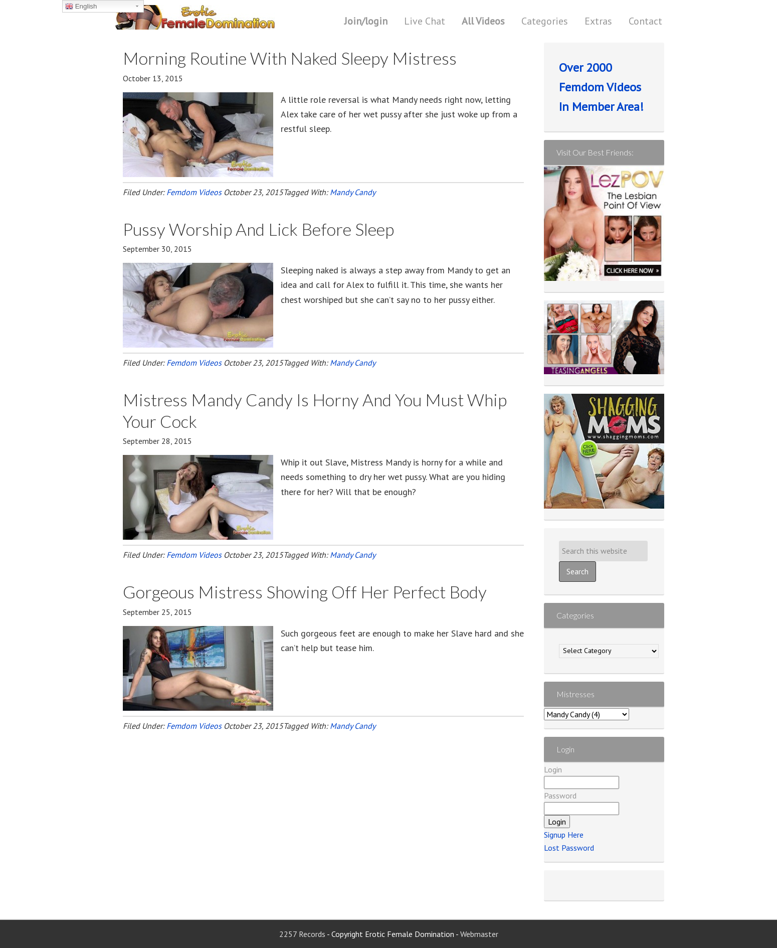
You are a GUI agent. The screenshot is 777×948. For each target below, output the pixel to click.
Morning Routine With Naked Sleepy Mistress (290, 58)
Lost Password (569, 848)
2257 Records (303, 934)
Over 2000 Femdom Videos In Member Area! (601, 87)
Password (560, 796)
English (81, 7)
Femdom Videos (194, 192)
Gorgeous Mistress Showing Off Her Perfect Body (305, 591)
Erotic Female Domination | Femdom (215, 17)
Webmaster (479, 934)
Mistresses (575, 694)
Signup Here (564, 835)
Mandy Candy (352, 192)
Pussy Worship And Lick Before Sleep (258, 229)
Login (553, 769)
